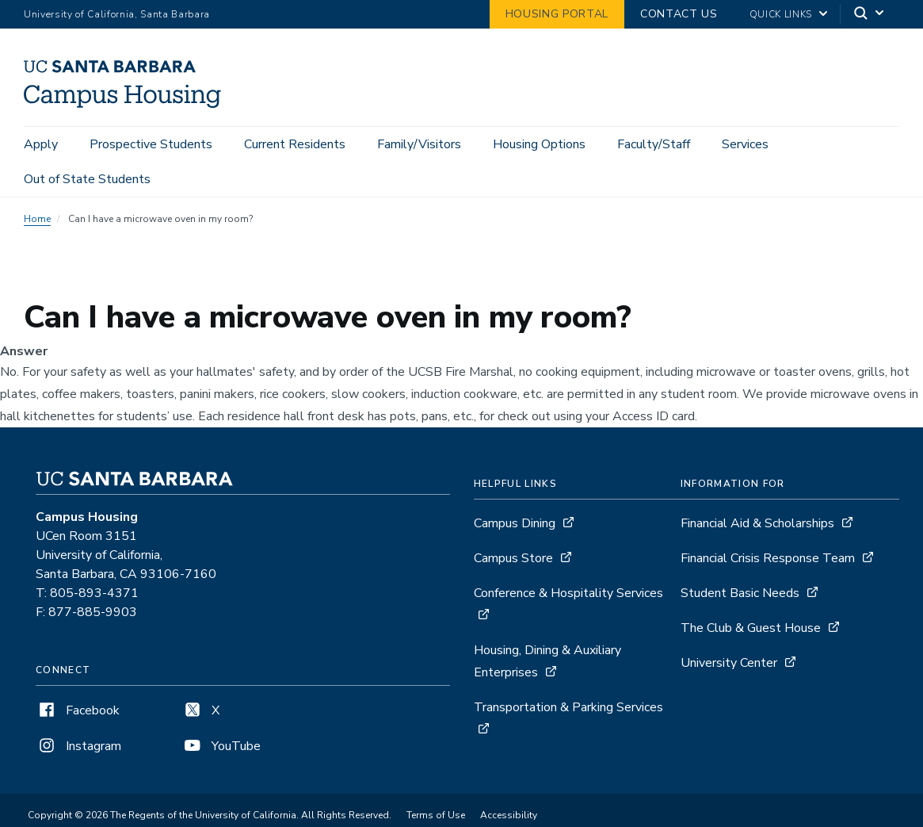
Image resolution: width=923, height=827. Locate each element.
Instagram (78, 746)
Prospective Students (151, 144)
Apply (41, 144)
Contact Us (679, 13)
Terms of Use (435, 815)
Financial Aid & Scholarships (757, 523)
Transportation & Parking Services (568, 707)
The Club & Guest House (751, 628)
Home (37, 218)
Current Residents (294, 144)
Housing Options (539, 144)
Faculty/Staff (653, 144)
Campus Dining (514, 523)
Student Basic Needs (740, 593)
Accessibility (508, 815)
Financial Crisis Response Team (768, 558)
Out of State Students (87, 179)
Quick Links (780, 14)
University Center (729, 663)
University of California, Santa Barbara (117, 14)
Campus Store (513, 558)
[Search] (870, 15)
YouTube (221, 746)
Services (745, 144)
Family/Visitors (419, 144)
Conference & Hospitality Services (568, 593)
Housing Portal (556, 13)
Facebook (78, 710)
